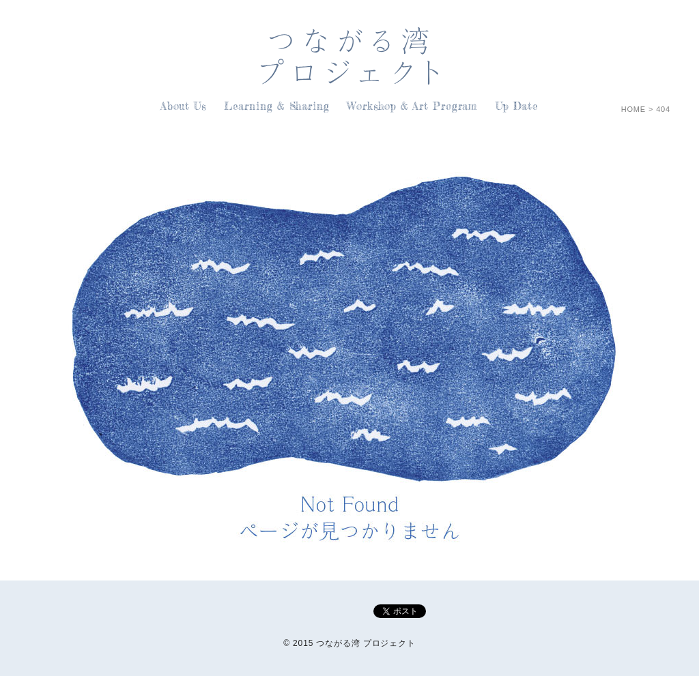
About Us (183, 106)
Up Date (517, 106)
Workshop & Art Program (412, 106)
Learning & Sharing (277, 106)
